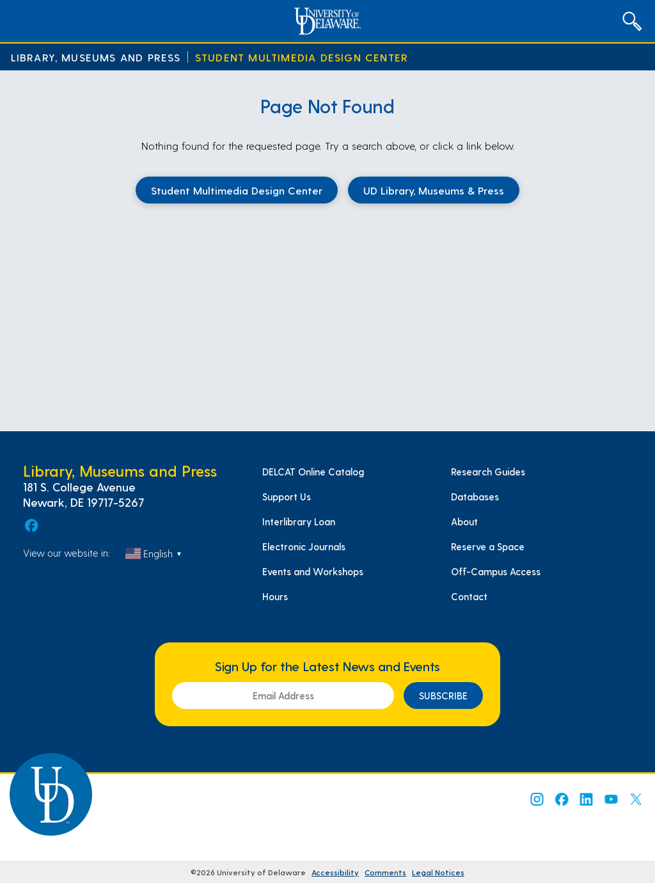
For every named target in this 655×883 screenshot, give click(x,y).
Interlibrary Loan (298, 521)
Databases (475, 496)
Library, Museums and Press (96, 57)
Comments (385, 872)
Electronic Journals (303, 546)
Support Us (286, 496)
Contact (469, 596)
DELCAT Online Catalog (313, 471)
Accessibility (335, 872)
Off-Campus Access (496, 571)
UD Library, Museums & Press (433, 190)
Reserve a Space (488, 546)
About (464, 521)
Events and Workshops (312, 571)
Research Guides (488, 471)
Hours (275, 596)
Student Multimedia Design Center (301, 57)
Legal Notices (438, 872)
